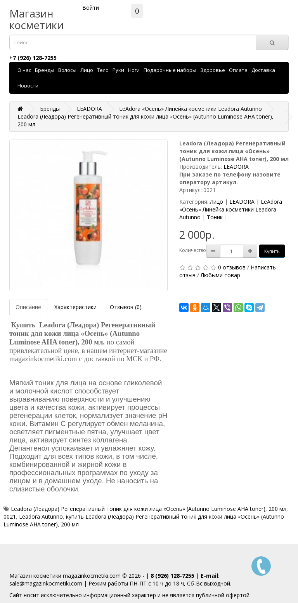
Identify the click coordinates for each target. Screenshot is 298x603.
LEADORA (236, 166)
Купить (272, 251)
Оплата (238, 69)
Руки (118, 69)
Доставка (263, 69)
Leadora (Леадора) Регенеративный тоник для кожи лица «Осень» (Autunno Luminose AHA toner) (138, 508)
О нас (24, 69)
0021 (9, 516)
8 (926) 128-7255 (172, 575)
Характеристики (75, 307)
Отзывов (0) (126, 307)
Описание (28, 307)
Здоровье (212, 69)
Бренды (44, 69)
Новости (27, 85)
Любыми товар (220, 275)
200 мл (277, 508)
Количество (192, 250)
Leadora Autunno (41, 516)
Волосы (67, 69)
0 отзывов (232, 267)
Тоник (215, 217)
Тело (103, 69)
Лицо (86, 69)
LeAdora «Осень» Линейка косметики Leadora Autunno (230, 209)
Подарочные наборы (170, 69)
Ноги (134, 69)
